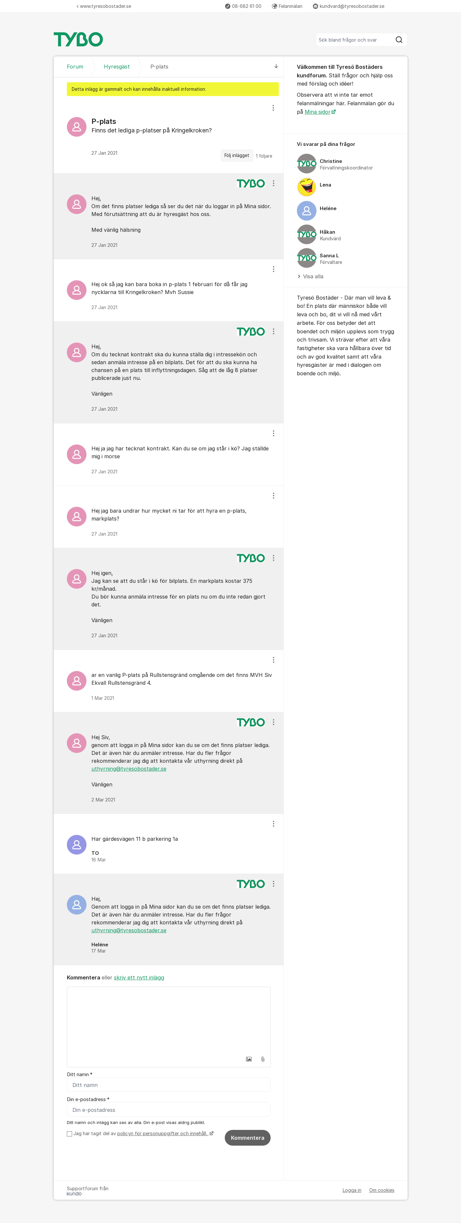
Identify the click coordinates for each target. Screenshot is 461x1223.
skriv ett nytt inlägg (139, 977)
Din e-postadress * (88, 1099)
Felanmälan (287, 6)
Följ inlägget (236, 155)
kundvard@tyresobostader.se (348, 6)
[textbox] (168, 1020)
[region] (169, 134)
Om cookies (381, 1190)
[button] (249, 1059)
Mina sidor (318, 111)
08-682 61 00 (243, 6)
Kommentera (247, 1138)
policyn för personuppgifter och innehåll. (163, 1134)
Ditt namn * (79, 1074)
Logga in (352, 1190)
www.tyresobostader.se (104, 6)
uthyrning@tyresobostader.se (128, 768)
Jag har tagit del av (142, 1134)
